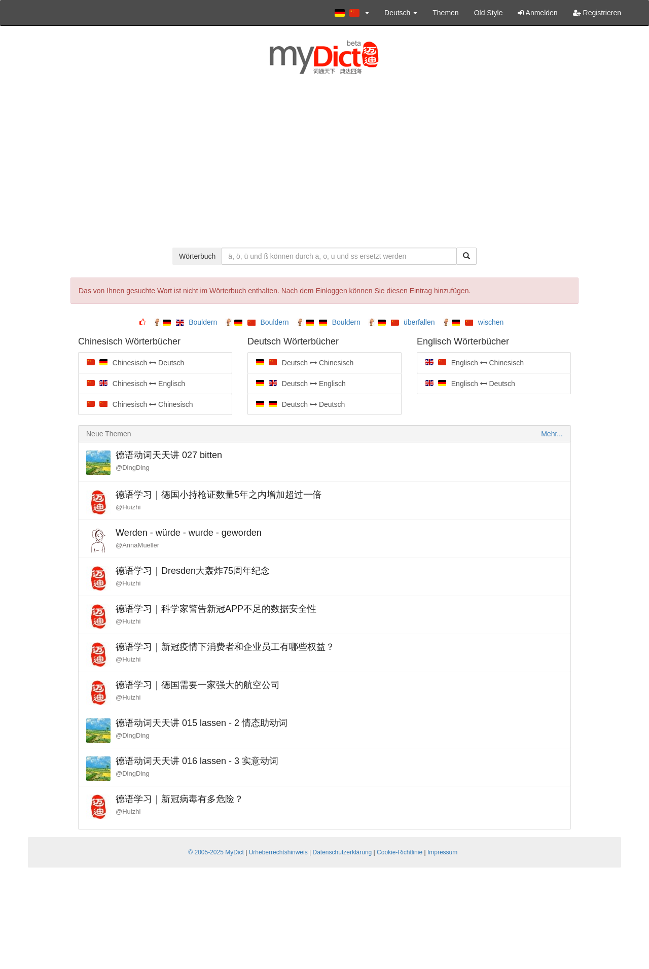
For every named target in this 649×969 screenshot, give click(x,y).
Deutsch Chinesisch (300, 363)
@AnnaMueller (137, 545)
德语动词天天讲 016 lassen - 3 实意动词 (197, 761)
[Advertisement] (324, 166)
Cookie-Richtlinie (399, 852)
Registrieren (597, 13)
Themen (445, 13)
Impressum (442, 852)
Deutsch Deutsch (296, 404)
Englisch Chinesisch (470, 363)
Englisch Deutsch (466, 383)
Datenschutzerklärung (342, 852)
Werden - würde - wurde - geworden (189, 533)
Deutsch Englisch (296, 383)
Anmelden (537, 13)
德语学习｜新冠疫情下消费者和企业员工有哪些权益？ (225, 647)
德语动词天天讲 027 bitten (169, 455)
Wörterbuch (197, 256)
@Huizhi (128, 507)
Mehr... (552, 434)
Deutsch (400, 13)
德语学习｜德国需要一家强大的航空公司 (198, 685)
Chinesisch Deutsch (131, 363)
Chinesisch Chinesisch (135, 404)
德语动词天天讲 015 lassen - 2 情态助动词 (201, 723)
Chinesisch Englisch (131, 383)
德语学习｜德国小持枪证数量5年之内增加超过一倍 (218, 495)
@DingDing (133, 467)
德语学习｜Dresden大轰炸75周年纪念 (193, 571)
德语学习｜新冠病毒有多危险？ (179, 799)
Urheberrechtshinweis (278, 852)
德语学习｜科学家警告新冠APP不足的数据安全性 (216, 609)
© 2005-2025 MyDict (216, 852)
